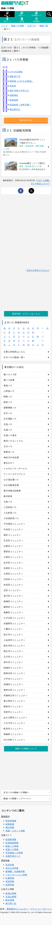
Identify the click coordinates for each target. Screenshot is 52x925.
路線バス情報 (7, 8)
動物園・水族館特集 (15, 871)
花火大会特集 (12, 868)
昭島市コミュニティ (13, 706)
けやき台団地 (16, 72)
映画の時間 (11, 893)
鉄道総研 (14, 100)
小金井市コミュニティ (14, 640)
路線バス (7, 13)
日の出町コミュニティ (14, 740)
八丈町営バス (10, 513)
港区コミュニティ (12, 535)
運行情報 (10, 827)
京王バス (8, 413)
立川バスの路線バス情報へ (16, 792)
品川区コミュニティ (13, 562)
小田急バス (9, 391)
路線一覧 (44, 25)
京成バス (8, 430)
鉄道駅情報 (11, 839)
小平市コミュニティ (13, 679)
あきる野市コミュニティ (15, 717)
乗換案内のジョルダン (17, 909)
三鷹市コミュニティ (13, 629)
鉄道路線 (36, 19)
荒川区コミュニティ (13, 596)
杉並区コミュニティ (13, 585)
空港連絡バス (36, 13)
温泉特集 (10, 884)
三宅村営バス (10, 507)
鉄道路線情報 (12, 843)
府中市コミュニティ (13, 662)
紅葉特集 (10, 878)
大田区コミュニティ (13, 573)
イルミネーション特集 (16, 875)
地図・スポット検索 (15, 831)
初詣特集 (10, 881)
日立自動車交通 (11, 485)
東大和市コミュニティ (14, 701)
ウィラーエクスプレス (14, 474)
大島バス (8, 502)
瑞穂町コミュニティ (13, 734)
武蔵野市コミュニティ (14, 623)
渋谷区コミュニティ (13, 579)
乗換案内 (5, 816)
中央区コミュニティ (13, 529)
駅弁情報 (10, 900)
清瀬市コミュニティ (13, 684)
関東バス (8, 396)
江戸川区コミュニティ (14, 618)
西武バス (8, 402)
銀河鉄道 (8, 496)
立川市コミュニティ (13, 656)
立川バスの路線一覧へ (14, 357)
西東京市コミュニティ (14, 673)
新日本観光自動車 (12, 490)
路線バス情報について (26, 748)
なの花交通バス (11, 479)
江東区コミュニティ (13, 557)
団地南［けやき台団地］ (21, 81)
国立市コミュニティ (13, 651)
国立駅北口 (15, 109)
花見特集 (10, 865)
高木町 (13, 86)
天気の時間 (11, 897)
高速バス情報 (12, 849)
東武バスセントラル (13, 441)
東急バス (8, 385)
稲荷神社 (14, 95)
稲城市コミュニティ (13, 668)
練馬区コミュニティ (13, 607)
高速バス (22, 13)
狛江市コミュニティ (13, 634)
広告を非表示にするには (38, 270)
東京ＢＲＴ (9, 463)
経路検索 (10, 824)
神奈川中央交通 (11, 457)
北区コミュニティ (12, 590)
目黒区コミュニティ (13, 568)
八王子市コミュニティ (14, 723)
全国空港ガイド (13, 856)
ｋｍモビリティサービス (15, 468)
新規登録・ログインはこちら (26, 314)
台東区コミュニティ (13, 546)
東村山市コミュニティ (14, 690)
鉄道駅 (21, 19)
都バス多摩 (9, 380)
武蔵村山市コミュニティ (15, 695)
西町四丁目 (15, 76)
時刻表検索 (11, 821)
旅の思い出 (11, 903)
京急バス (8, 424)
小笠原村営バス (11, 518)
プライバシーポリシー (41, 909)
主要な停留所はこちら (14, 352)
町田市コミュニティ (13, 728)
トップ (4, 25)
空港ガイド (7, 19)
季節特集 (5, 860)
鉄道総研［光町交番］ (20, 104)
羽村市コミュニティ (13, 712)
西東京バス (9, 452)
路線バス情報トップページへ (17, 798)
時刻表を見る (26, 120)
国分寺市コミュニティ (14, 645)
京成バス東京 (10, 435)
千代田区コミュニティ (14, 524)
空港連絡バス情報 (14, 853)
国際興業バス (10, 407)
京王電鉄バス (10, 419)
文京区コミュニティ (13, 540)
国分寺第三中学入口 (19, 90)
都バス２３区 (10, 374)
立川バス (31, 25)
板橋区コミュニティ (13, 601)
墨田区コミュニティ (13, 551)
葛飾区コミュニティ (13, 612)
